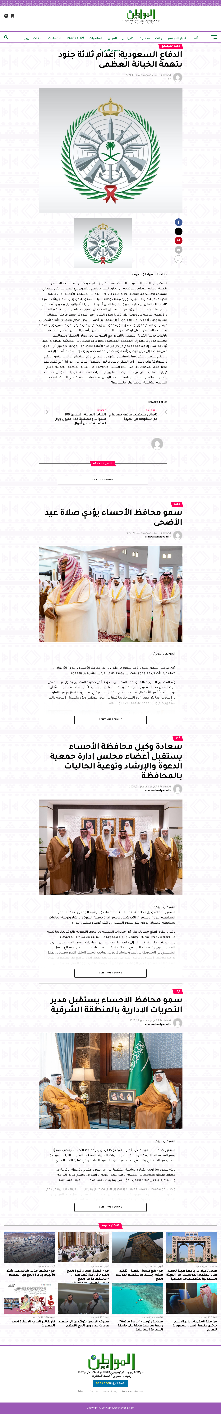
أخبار (195, 38)
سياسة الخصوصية (132, 1391)
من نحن (94, 1391)
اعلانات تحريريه (33, 38)
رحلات (159, 38)
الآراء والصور (75, 38)
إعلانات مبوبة (110, 1391)
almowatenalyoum (156, 537)
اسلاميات (95, 38)
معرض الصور (111, 50)
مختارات (144, 38)
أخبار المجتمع (177, 38)
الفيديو (112, 38)
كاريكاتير (127, 38)
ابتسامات (54, 38)
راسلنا (81, 1391)
